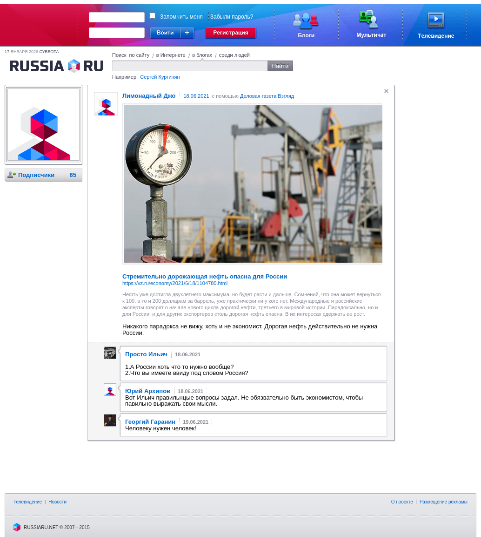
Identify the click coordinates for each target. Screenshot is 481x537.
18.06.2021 (196, 96)
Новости (57, 501)
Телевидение (27, 501)
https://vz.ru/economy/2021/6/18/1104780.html (174, 283)
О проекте (402, 501)
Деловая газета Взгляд (267, 96)
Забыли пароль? (232, 17)
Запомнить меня (181, 17)
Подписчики (36, 174)
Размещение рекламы (444, 501)
